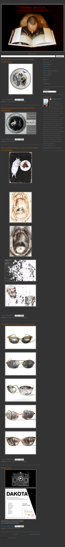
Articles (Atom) (12, 537)
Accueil (15, 534)
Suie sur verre (22, 461)
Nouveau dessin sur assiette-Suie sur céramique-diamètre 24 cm (18, 60)
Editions (15, 317)
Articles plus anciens (35, 534)
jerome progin (56, 99)
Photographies (46, 75)
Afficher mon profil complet (52, 147)
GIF (44, 81)
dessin (9, 317)
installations (46, 83)
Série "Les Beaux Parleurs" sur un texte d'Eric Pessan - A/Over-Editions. (20, 149)
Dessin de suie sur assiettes (16, 101)
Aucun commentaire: (8, 99)
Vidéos (18, 528)
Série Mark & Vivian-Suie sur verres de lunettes (17, 324)
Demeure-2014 (6, 468)
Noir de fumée (22, 317)
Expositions (11, 141)
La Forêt (45, 77)
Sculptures (45, 66)
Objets (14, 461)
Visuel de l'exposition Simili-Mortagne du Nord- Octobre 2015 (18, 109)
